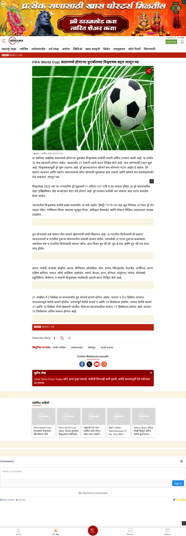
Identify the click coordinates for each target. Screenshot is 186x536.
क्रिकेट (106, 49)
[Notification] (181, 41)
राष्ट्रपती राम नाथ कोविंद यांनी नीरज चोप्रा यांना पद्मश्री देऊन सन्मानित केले (93, 431)
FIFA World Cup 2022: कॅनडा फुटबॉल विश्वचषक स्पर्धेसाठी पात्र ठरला (69, 431)
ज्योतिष (24, 49)
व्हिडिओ (77, 49)
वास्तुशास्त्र (119, 49)
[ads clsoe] (184, 523)
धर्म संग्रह (54, 49)
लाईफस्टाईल (38, 49)
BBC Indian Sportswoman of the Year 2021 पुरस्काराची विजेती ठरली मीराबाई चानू (117, 431)
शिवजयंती (149, 49)
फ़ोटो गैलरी (134, 49)
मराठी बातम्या (107, 347)
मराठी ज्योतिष (59, 347)
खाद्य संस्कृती (92, 49)
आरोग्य (66, 49)
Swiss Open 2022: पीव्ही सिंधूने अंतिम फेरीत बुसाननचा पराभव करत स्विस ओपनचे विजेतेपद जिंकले (143, 431)
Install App (171, 41)
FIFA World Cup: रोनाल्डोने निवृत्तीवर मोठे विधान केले (43, 431)
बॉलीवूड (92, 347)
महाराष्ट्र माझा (9, 49)
